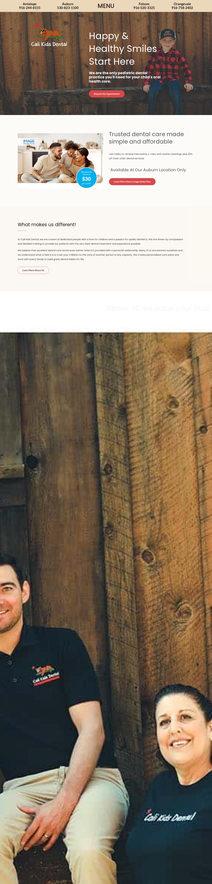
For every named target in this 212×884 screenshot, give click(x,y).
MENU (106, 6)
